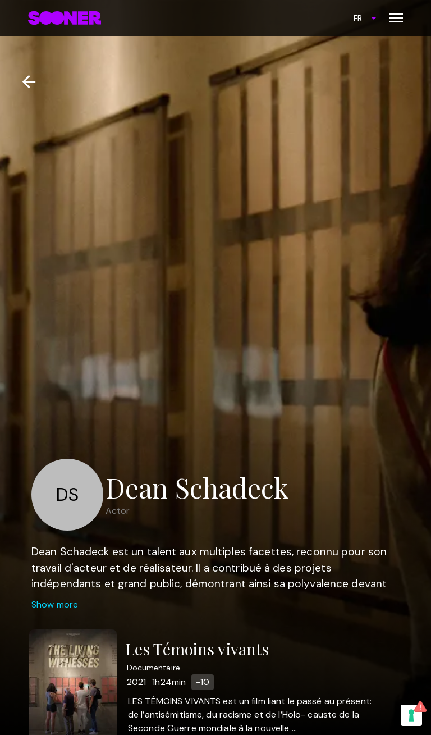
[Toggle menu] (396, 18)
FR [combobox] (358, 18)
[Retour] (24, 81)
